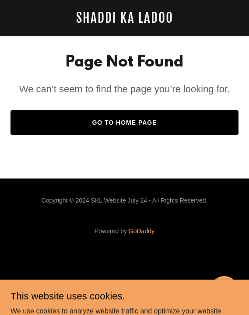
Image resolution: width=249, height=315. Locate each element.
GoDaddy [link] (141, 231)
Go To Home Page (124, 122)
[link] (124, 20)
